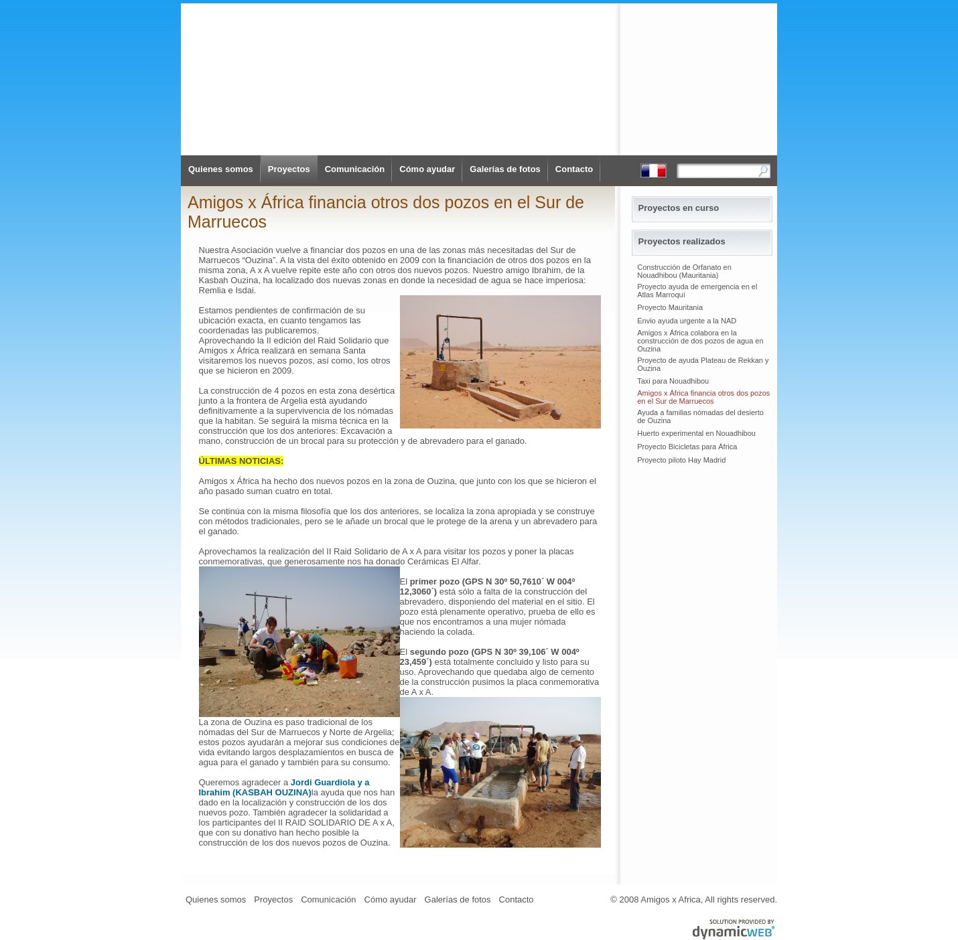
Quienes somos (220, 169)
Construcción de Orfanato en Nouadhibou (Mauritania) (684, 271)
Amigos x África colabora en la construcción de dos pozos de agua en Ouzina (700, 341)
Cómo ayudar (427, 169)
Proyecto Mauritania (670, 307)
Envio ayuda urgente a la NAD (686, 321)
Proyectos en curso (679, 208)
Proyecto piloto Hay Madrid (681, 460)
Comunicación (355, 169)
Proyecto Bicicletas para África (687, 447)
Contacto (574, 169)
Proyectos (289, 169)
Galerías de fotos (505, 169)
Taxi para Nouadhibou (673, 381)
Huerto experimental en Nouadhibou (696, 433)
